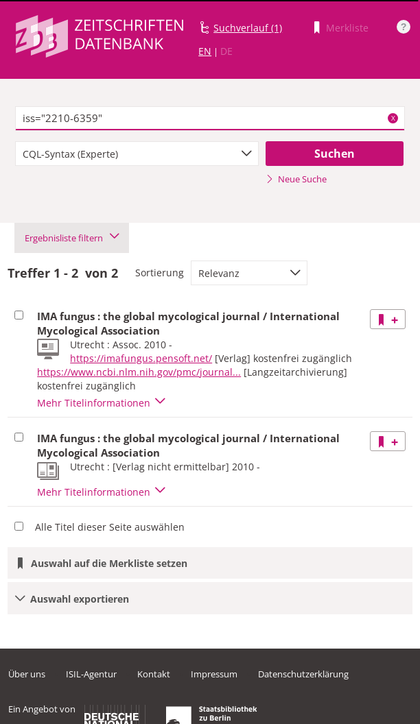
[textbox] (210, 118)
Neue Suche (296, 179)
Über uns (26, 674)
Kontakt (153, 674)
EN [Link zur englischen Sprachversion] (204, 51)
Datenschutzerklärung (303, 674)
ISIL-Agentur (91, 674)
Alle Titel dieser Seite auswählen (110, 526)
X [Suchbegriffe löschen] (393, 118)
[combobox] (137, 153)
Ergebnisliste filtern (72, 238)
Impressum (214, 674)
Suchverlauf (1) (247, 27)
